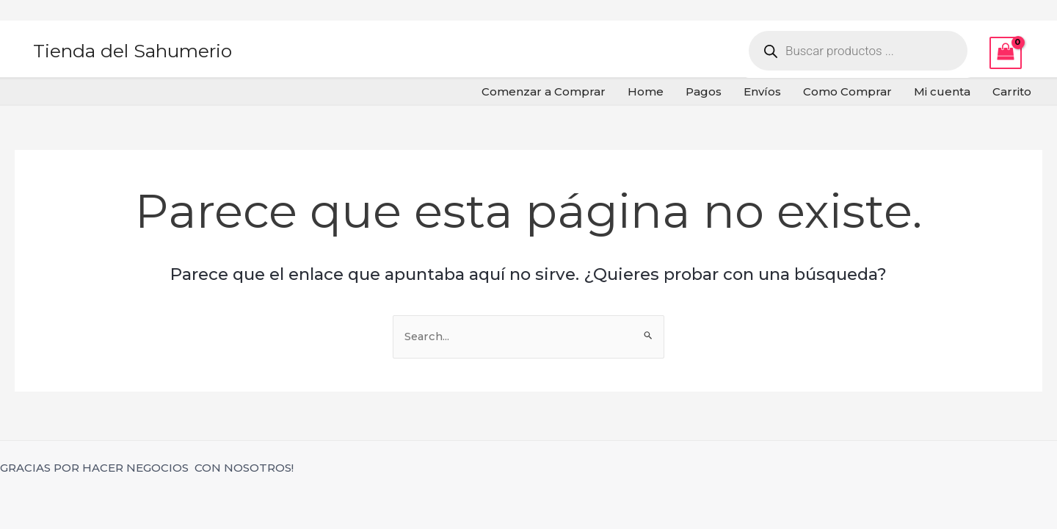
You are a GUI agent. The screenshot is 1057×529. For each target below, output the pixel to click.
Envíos (762, 91)
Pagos (704, 91)
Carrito (1011, 91)
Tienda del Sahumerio (132, 51)
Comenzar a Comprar (544, 91)
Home (646, 91)
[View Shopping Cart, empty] (1005, 53)
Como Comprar (847, 91)
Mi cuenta (942, 91)
